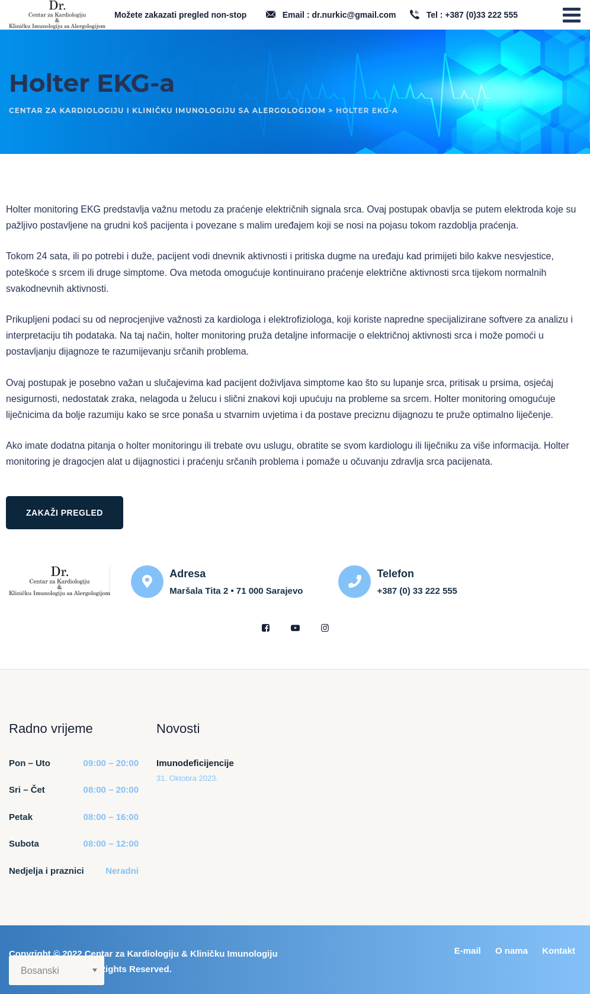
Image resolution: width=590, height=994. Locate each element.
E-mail (467, 950)
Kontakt (558, 950)
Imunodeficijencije (195, 763)
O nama (511, 950)
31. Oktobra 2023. (187, 778)
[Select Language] (56, 970)
